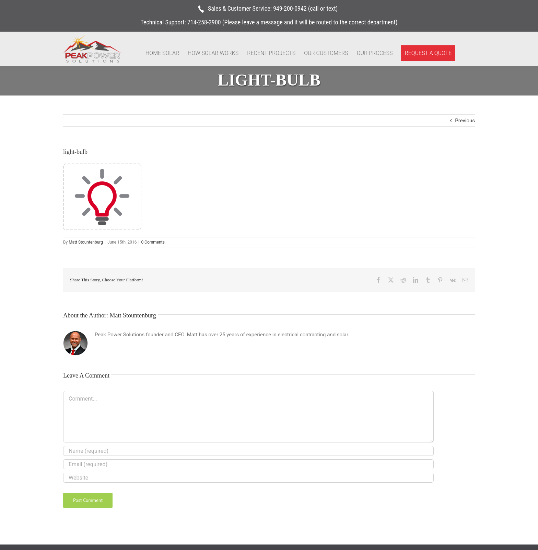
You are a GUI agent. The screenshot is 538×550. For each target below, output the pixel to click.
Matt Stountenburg (86, 242)
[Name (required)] (248, 451)
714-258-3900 (204, 22)
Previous (465, 120)
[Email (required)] (248, 464)
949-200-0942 (290, 8)
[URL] (248, 478)
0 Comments (153, 242)
